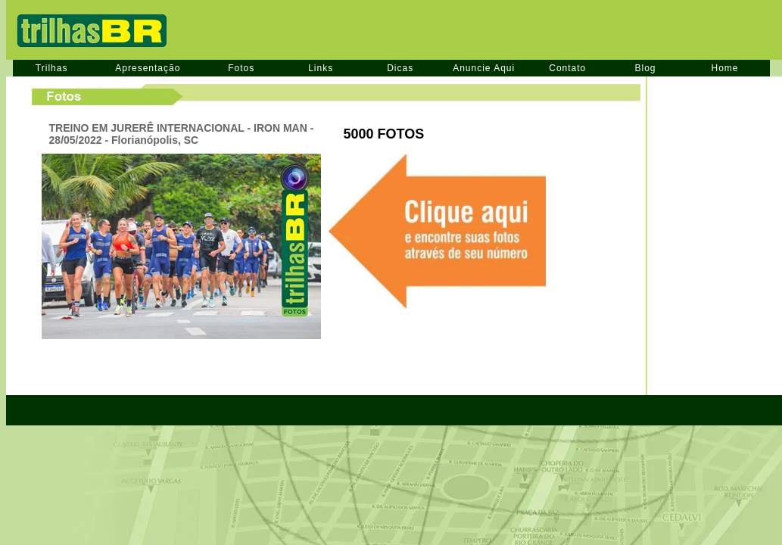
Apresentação (147, 68)
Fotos (241, 68)
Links (320, 68)
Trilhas (52, 68)
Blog (645, 68)
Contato (567, 68)
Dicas (400, 68)
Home (725, 68)
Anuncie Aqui (484, 68)
